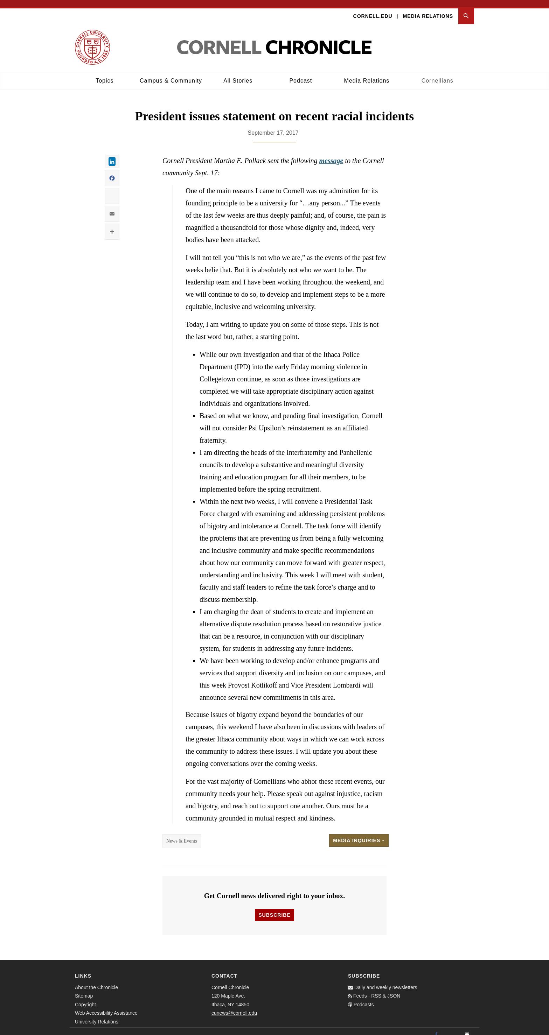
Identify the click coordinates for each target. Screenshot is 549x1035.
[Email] (467, 1028)
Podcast (300, 74)
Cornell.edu (372, 9)
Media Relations (428, 9)
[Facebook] (436, 1028)
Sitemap (84, 989)
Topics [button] (104, 74)
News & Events (181, 834)
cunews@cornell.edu (234, 1006)
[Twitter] (452, 1028)
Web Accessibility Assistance (106, 1006)
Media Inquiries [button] (359, 834)
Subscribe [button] (274, 908)
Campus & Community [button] (171, 74)
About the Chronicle (96, 980)
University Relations (96, 1015)
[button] (466, 9)
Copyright (85, 997)
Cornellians (437, 74)
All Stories (237, 74)
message (331, 154)
